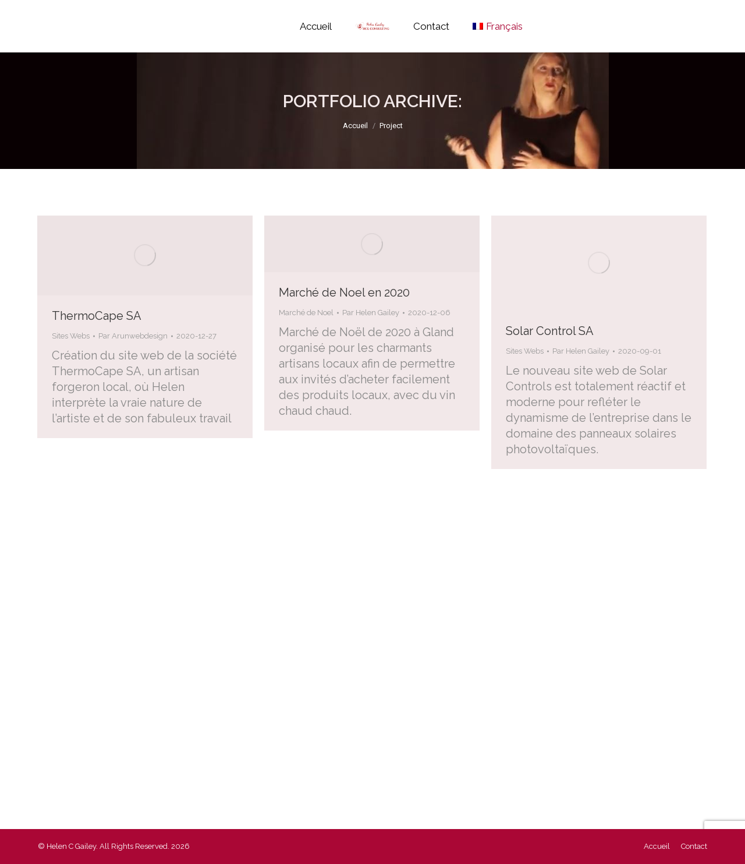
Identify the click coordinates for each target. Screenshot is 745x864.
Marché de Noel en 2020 (344, 292)
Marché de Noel (306, 312)
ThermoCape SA (96, 316)
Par (133, 336)
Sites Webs (71, 336)
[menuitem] (498, 26)
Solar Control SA (550, 331)
